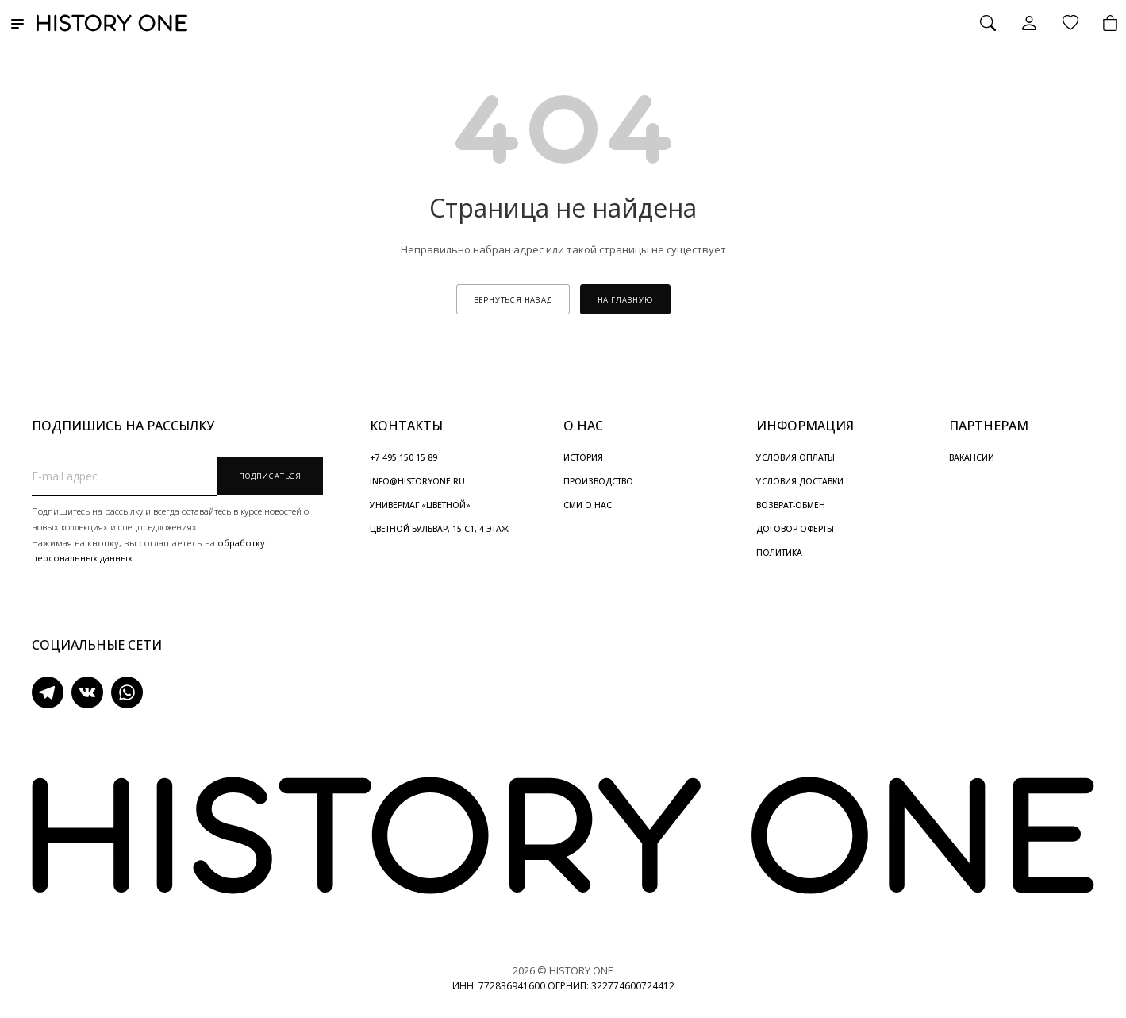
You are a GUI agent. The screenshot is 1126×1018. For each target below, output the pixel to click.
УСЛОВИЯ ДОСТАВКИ (800, 481)
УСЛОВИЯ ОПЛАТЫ (795, 457)
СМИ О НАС (587, 505)
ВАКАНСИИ (971, 457)
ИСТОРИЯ (583, 457)
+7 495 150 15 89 (403, 457)
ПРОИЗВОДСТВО (598, 481)
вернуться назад (513, 300)
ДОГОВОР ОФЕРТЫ (795, 528)
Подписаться (270, 476)
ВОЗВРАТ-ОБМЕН (790, 505)
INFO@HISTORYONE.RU (417, 481)
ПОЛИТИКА (779, 552)
